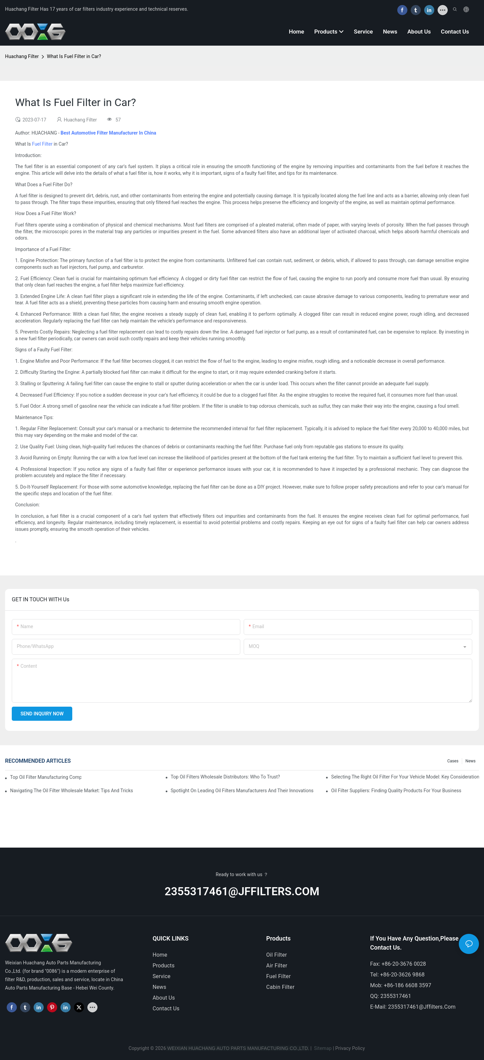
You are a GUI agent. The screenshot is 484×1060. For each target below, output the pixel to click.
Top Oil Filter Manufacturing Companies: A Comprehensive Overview (45, 777)
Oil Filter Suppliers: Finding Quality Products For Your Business (396, 790)
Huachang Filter (22, 56)
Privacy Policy (350, 1048)
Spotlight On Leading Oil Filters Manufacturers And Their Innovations (242, 790)
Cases (452, 761)
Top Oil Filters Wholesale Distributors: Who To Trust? (225, 776)
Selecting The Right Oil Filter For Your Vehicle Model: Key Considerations (405, 776)
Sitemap (322, 1048)
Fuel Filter (42, 144)
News (471, 761)
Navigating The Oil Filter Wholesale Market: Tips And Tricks (71, 790)
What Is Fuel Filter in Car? (74, 56)
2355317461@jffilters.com (242, 891)
